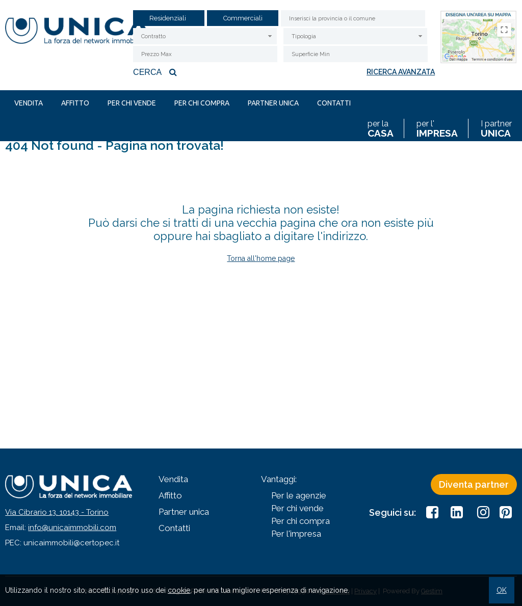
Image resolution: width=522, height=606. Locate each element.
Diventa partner (474, 484)
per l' (437, 128)
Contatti (334, 103)
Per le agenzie (298, 495)
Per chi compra (201, 103)
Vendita (28, 103)
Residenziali (167, 18)
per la (381, 128)
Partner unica (273, 103)
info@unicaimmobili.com (72, 527)
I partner (496, 128)
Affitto (75, 103)
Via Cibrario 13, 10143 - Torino (57, 512)
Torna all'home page (261, 258)
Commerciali (243, 18)
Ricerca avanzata (401, 72)
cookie (179, 590)
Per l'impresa (296, 534)
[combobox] (205, 36)
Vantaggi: (279, 479)
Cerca (156, 71)
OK (502, 590)
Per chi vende (132, 103)
